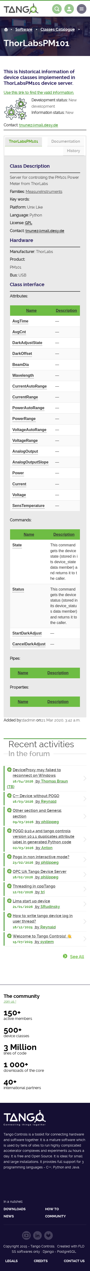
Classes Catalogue (58, 29)
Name (31, 310)
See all (77, 956)
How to (52, 1209)
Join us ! (10, 1001)
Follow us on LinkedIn (37, 1235)
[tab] (23, 142)
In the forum (29, 753)
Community (55, 1216)
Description (66, 310)
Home (6, 29)
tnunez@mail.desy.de (38, 125)
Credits (41, 1261)
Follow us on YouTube (26, 1235)
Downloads (15, 1209)
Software (23, 29)
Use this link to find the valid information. (39, 92)
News (9, 1216)
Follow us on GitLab (48, 1235)
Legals (11, 1261)
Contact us (74, 1261)
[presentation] (23, 141)
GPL (28, 223)
